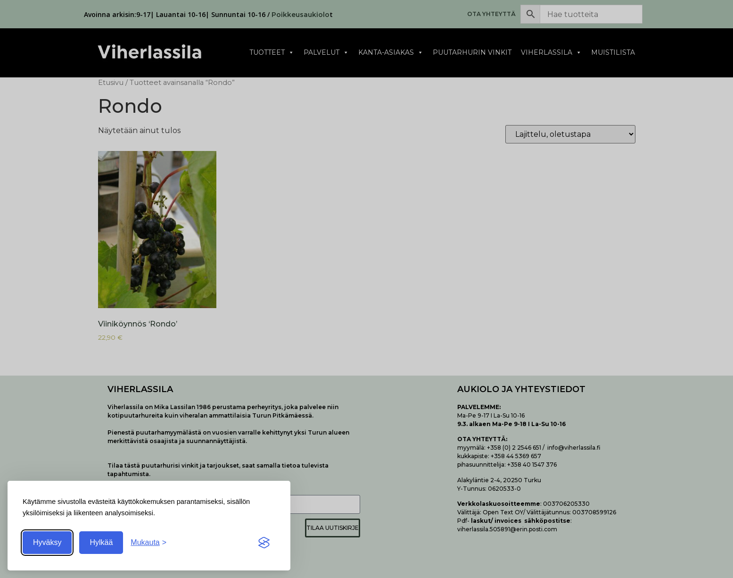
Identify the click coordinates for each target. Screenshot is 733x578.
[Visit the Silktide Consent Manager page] (264, 542)
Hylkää (101, 542)
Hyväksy (47, 542)
